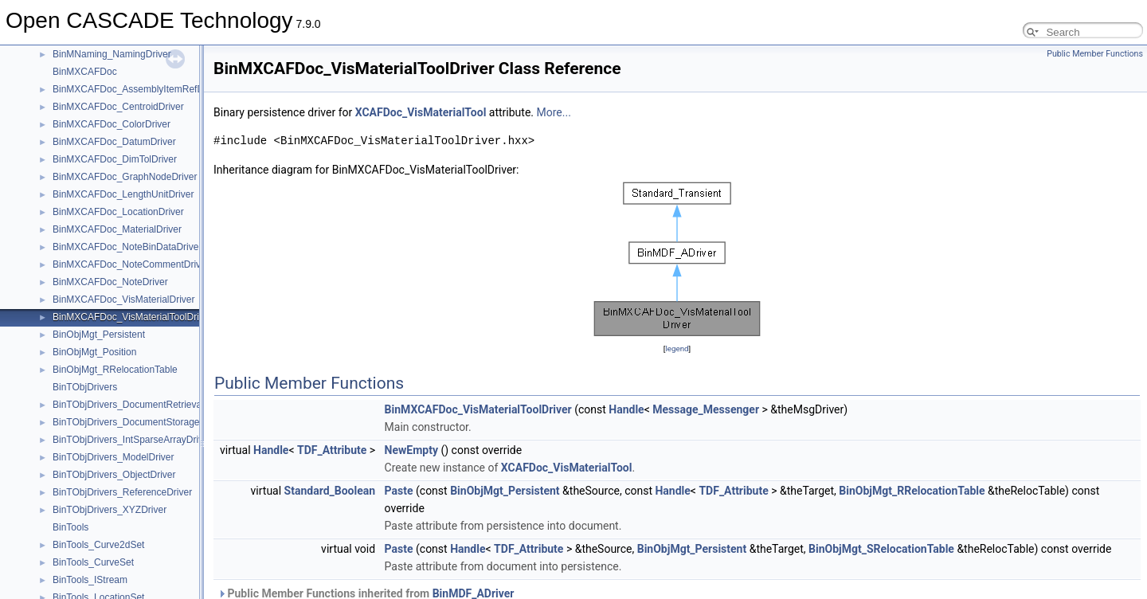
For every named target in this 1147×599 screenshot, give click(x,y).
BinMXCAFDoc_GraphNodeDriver (125, 176)
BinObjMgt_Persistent (99, 334)
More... (554, 112)
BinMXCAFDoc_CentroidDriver (118, 106)
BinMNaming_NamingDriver (112, 54)
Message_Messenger (705, 409)
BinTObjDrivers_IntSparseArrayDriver (132, 439)
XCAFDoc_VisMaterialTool (421, 112)
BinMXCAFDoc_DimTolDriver (115, 159)
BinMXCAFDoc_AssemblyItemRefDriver (137, 89)
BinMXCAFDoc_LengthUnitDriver (123, 194)
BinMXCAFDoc (85, 71)
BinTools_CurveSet (93, 562)
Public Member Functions (1095, 54)
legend (676, 348)
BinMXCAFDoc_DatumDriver (114, 141)
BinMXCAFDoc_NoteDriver (110, 282)
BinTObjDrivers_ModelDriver (113, 457)
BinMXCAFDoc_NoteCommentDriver (131, 264)
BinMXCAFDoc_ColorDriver (111, 124)
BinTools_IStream (90, 579)
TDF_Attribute (331, 450)
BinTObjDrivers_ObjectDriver (114, 474)
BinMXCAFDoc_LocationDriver (118, 211)
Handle (626, 409)
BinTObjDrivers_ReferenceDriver (122, 492)
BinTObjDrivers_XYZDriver (109, 509)
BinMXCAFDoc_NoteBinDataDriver (127, 247)
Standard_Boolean (330, 490)
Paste (399, 490)
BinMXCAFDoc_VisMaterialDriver (124, 299)
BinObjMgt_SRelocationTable (881, 548)
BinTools (70, 527)
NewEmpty (411, 450)
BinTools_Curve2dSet (98, 544)
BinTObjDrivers (85, 387)
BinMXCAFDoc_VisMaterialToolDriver (133, 317)
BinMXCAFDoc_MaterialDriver (117, 229)
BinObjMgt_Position (94, 352)
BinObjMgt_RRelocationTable (115, 369)
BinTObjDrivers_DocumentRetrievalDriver (141, 404)
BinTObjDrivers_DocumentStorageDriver (139, 422)
